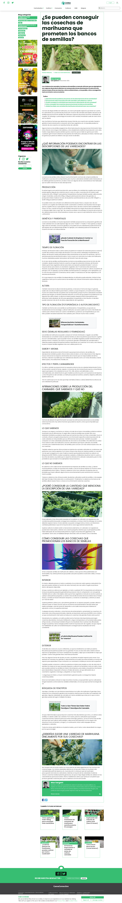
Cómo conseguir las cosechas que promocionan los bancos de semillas (69, 104)
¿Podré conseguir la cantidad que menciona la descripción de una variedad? (71, 102)
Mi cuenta (51, 894)
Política (22, 35)
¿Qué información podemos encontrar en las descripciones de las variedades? (71, 99)
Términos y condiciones (83, 892)
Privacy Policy (61, 901)
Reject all (86, 900)
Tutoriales (23, 28)
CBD (20, 23)
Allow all (92, 897)
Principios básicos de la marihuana (27, 25)
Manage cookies (97, 900)
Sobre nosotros (53, 892)
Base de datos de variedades (67, 892)
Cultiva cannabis (64, 894)
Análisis (22, 31)
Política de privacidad (83, 894)
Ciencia (21, 33)
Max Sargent (55, 79)
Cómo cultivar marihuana (24, 17)
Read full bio (55, 794)
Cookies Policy (73, 901)
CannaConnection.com (65, 3)
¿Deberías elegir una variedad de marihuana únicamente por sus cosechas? (71, 106)
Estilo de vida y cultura (27, 20)
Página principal (47, 72)
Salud (21, 37)
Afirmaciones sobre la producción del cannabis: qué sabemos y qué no (68, 100)
